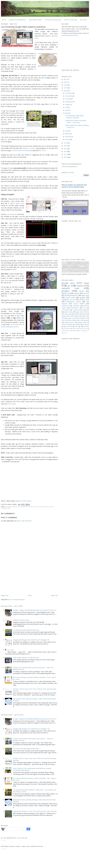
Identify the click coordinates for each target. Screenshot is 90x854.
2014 (65, 146)
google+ (66, 290)
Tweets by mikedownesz (69, 166)
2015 (65, 143)
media (80, 316)
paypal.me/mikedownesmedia (70, 35)
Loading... (4, 840)
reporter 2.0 (79, 330)
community (65, 310)
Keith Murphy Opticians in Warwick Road (26, 658)
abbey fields (82, 322)
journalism (82, 318)
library (81, 291)
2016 (65, 91)
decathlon (67, 328)
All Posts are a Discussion (53, 20)
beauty (64, 316)
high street (79, 312)
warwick (86, 320)
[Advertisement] (17, 579)
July (66, 107)
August (67, 104)
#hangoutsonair (71, 295)
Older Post (54, 595)
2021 (65, 79)
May (66, 113)
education (23, 506)
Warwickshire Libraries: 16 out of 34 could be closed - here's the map (35, 811)
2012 (65, 151)
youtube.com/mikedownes (17, 20)
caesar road (71, 318)
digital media (85, 326)
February (68, 136)
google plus (68, 283)
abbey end (66, 293)
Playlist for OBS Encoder (23, 501)
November (68, 96)
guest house (68, 326)
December (68, 93)
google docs (32, 506)
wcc (84, 308)
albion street (69, 312)
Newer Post (5, 595)
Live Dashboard (12, 214)
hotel (84, 314)
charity (72, 316)
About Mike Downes (35, 20)
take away (68, 314)
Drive (54, 346)
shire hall (65, 320)
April (66, 131)
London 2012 (83, 328)
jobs (76, 326)
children (77, 314)
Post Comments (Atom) (17, 599)
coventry (75, 310)
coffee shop (65, 324)
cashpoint (86, 324)
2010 (65, 157)
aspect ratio (20, 203)
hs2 (88, 312)
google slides (43, 506)
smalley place (75, 320)
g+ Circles (11, 650)
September (69, 102)
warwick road (70, 288)
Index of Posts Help (70, 20)
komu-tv (74, 328)
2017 (65, 88)
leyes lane (85, 295)
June (66, 110)
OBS (9, 508)
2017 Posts (83, 20)
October (68, 99)
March (67, 134)
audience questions (13, 506)
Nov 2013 (42, 150)
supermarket (76, 324)
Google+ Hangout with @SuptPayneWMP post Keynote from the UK (34, 610)
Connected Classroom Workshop (21, 150)
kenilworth (85, 310)
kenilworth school (73, 301)
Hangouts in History (28, 148)
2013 (65, 149)
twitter (76, 293)
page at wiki (10, 256)
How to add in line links (24, 521)
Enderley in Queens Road (21, 620)
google (82, 297)
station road (84, 299)
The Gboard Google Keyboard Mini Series (26, 630)
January (67, 139)
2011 (65, 154)
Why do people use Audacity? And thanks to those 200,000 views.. (74, 186)
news (86, 283)
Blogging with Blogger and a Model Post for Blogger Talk (31, 640)
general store (69, 322)
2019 (65, 82)
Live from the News (67, 330)
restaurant (76, 306)
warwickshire (74, 308)
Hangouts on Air (68, 299)
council (86, 293)
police (80, 285)
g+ (69, 285)
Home (4, 20)
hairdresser (65, 306)
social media (78, 303)
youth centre (70, 297)
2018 (65, 85)
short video (11, 404)
